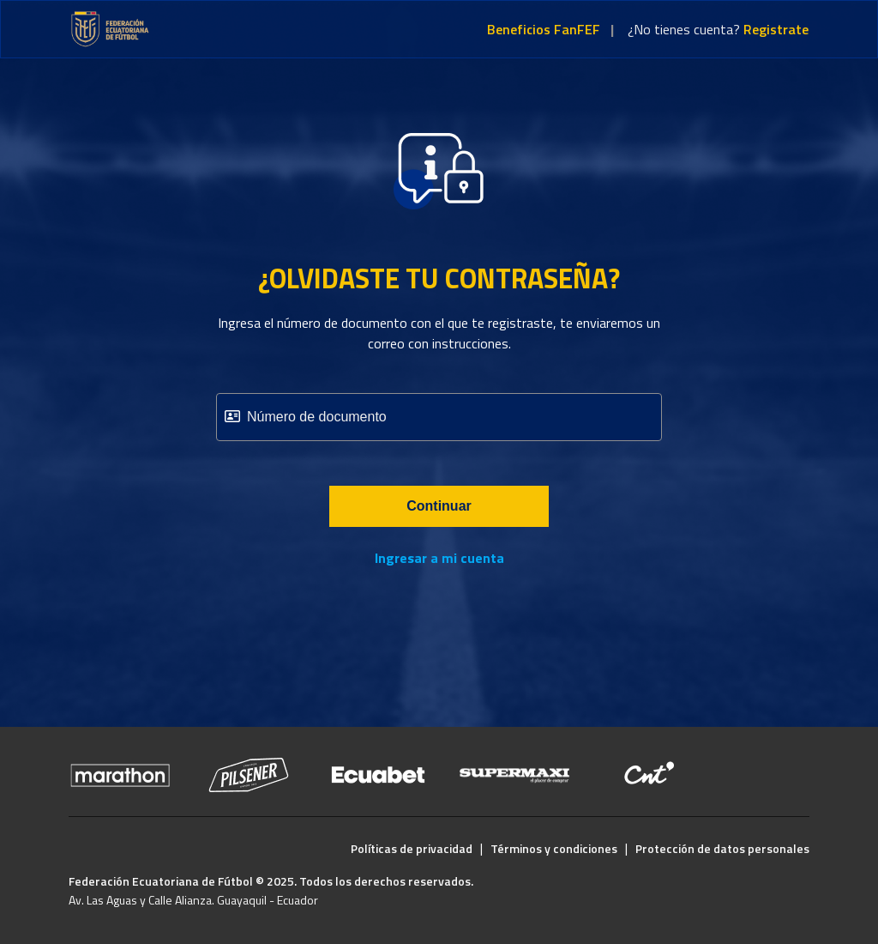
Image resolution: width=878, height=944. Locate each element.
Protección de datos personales (722, 848)
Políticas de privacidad (411, 848)
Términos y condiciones (553, 848)
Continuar (439, 506)
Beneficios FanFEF (543, 29)
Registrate (776, 29)
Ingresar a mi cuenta (439, 558)
